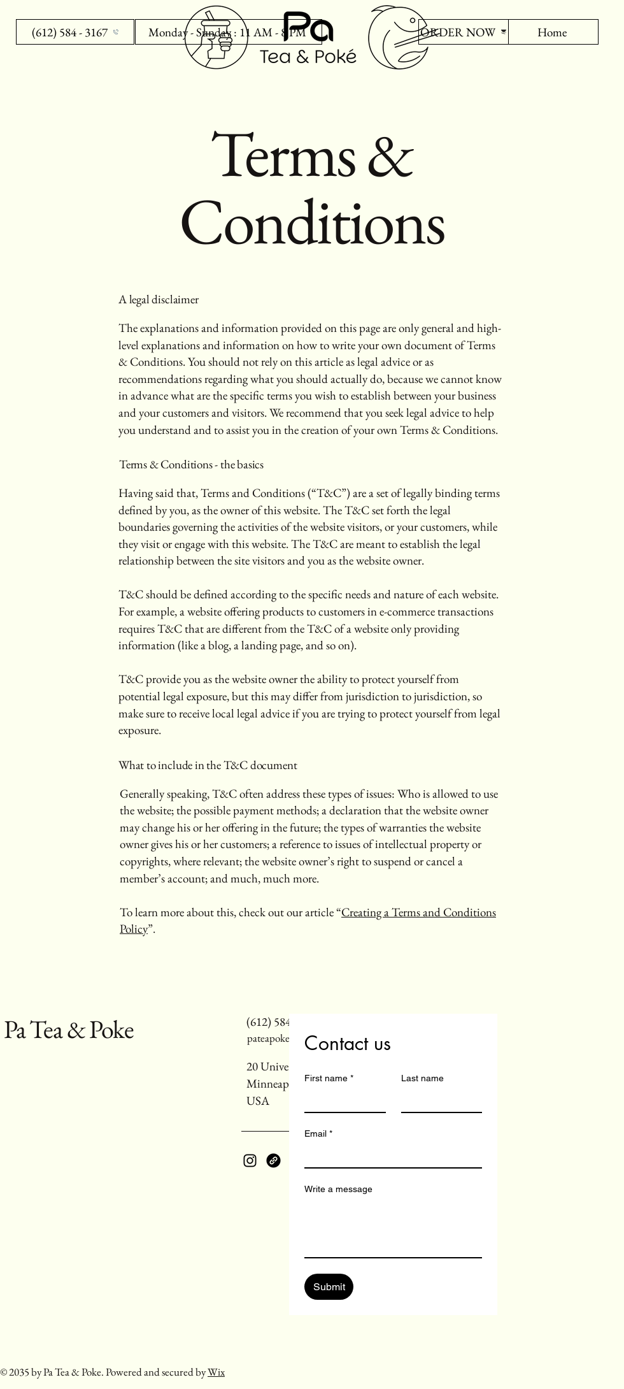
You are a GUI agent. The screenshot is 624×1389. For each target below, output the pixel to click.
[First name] (341, 1100)
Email (318, 1133)
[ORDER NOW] (463, 32)
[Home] (553, 32)
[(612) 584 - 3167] (75, 32)
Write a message (338, 1189)
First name (328, 1078)
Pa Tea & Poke (68, 1029)
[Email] (389, 1155)
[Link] (273, 1160)
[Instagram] (250, 1160)
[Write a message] (393, 1228)
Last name (422, 1078)
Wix (216, 1372)
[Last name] (438, 1100)
